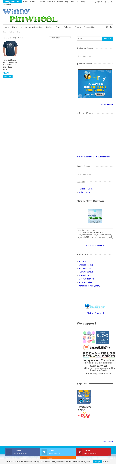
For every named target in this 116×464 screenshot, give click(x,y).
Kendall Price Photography (89, 283)
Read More (106, 461)
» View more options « (95, 243)
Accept (97, 462)
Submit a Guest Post (47, 2)
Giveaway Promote (86, 276)
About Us (32, 2)
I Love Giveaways (86, 269)
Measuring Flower (86, 265)
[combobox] (95, 52)
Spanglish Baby (85, 272)
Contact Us (89, 24)
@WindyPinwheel (95, 310)
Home (25, 2)
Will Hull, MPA (84, 189)
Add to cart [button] (7, 74)
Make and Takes (85, 279)
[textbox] (95, 53)
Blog (66, 2)
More (74, 2)
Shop (77, 24)
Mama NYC (83, 258)
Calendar (68, 24)
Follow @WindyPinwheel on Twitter (95, 302)
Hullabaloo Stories (86, 186)
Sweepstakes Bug (86, 262)
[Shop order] (60, 35)
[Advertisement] (99, 409)
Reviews (60, 2)
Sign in (98, 2)
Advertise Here (107, 101)
